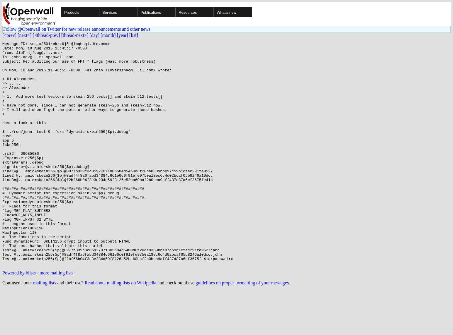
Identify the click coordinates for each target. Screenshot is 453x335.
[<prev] (9, 35)
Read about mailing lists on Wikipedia (120, 327)
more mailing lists (57, 317)
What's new (226, 12)
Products (71, 12)
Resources (188, 12)
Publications (150, 12)
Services (109, 12)
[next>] (24, 35)
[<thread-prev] (46, 35)
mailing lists (44, 327)
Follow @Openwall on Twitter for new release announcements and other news (76, 29)
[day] (94, 35)
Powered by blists (19, 317)
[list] (133, 35)
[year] (122, 35)
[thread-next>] (75, 35)
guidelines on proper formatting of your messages (242, 327)
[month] (108, 35)
